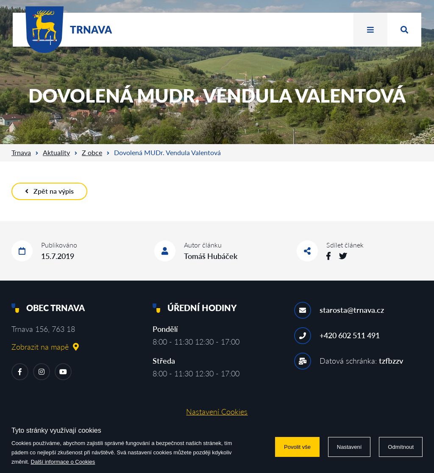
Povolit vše (297, 447)
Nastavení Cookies (217, 411)
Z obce (92, 152)
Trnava (21, 152)
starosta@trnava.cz (352, 309)
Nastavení (349, 447)
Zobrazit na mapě (45, 346)
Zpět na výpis (49, 191)
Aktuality (56, 152)
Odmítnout (401, 447)
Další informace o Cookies (63, 462)
